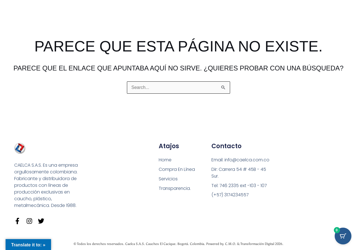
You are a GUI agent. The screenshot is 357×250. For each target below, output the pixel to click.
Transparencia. (175, 188)
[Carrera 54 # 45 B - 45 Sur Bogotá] (303, 177)
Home (165, 160)
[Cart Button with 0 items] (343, 236)
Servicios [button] (168, 179)
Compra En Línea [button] (177, 169)
